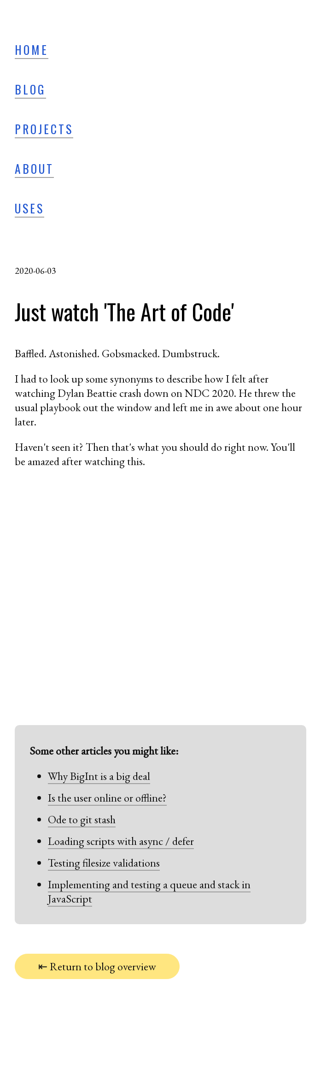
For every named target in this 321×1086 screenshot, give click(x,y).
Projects (44, 128)
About (34, 168)
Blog (30, 89)
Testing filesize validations (104, 863)
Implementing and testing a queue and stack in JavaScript (149, 891)
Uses (29, 208)
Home (31, 49)
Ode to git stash (82, 819)
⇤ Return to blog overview (97, 966)
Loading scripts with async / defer (121, 841)
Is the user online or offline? (107, 798)
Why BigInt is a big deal (99, 776)
